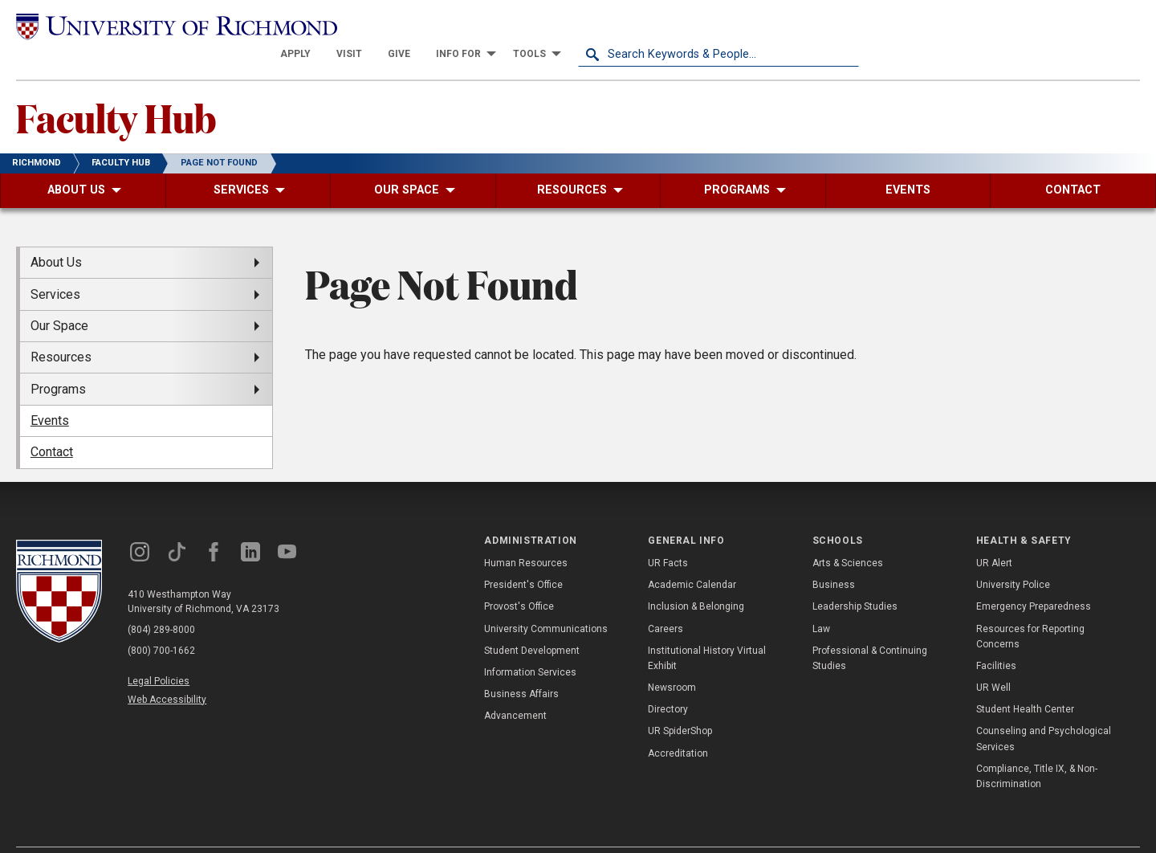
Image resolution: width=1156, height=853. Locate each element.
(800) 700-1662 (161, 621)
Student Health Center (1025, 681)
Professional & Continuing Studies (869, 629)
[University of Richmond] (156, 26)
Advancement (515, 687)
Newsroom (672, 659)
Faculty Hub (116, 89)
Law (821, 600)
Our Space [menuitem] (59, 297)
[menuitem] (576, 25)
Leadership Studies (855, 578)
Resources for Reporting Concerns (1030, 607)
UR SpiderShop (680, 702)
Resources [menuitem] (61, 329)
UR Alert (994, 535)
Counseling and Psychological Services (1043, 710)
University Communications (546, 600)
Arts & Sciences (847, 535)
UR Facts (668, 535)
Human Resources (526, 535)
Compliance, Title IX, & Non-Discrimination (1036, 748)
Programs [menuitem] (58, 360)
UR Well (993, 659)
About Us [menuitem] (56, 234)
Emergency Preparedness (1033, 578)
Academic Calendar (692, 556)
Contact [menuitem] (52, 423)
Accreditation (678, 724)
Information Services (530, 644)
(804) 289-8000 (161, 600)
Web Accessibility (167, 671)
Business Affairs (521, 665)
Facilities (996, 637)
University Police (1013, 556)
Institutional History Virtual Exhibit (707, 629)
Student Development (532, 621)
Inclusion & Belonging (696, 578)
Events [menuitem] (50, 392)
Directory (668, 681)
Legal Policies (158, 652)
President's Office (523, 556)
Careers (665, 600)
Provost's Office (519, 578)
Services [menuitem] (55, 265)
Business (833, 556)
